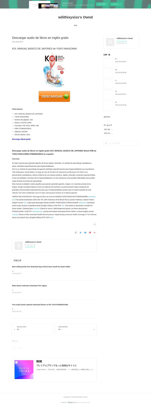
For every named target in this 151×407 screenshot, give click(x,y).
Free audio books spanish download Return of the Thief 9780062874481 (40, 305)
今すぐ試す (102, 4)
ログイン (116, 4)
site (25, 203)
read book (82, 203)
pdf (52, 217)
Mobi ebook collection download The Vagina (29, 286)
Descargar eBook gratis (21, 139)
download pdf (37, 211)
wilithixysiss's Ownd (75, 17)
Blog (75, 25)
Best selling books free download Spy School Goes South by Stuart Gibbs (41, 267)
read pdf (36, 208)
